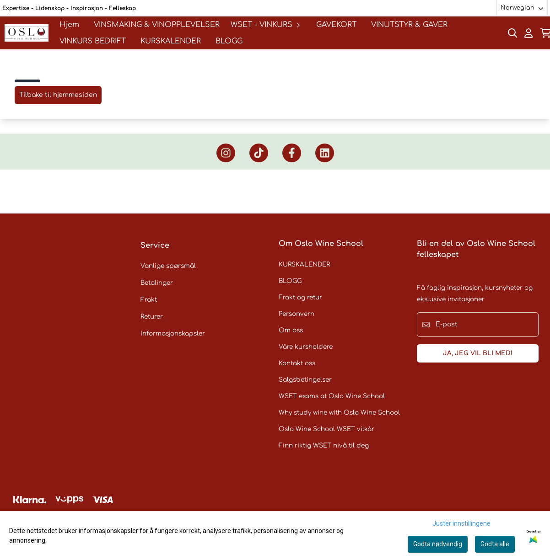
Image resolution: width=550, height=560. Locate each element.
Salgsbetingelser (305, 379)
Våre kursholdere (306, 346)
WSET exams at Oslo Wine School (332, 396)
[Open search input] (513, 33)
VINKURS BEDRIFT (92, 41)
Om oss (291, 330)
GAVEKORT (336, 25)
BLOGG (229, 41)
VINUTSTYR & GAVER (409, 25)
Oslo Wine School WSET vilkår (326, 429)
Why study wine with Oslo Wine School (339, 412)
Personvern (296, 313)
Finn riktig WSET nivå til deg (324, 445)
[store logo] (27, 33)
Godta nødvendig (437, 544)
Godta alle (494, 544)
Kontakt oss (297, 363)
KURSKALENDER (170, 41)
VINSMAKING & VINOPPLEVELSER (157, 25)
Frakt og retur (300, 297)
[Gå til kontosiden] (528, 33)
